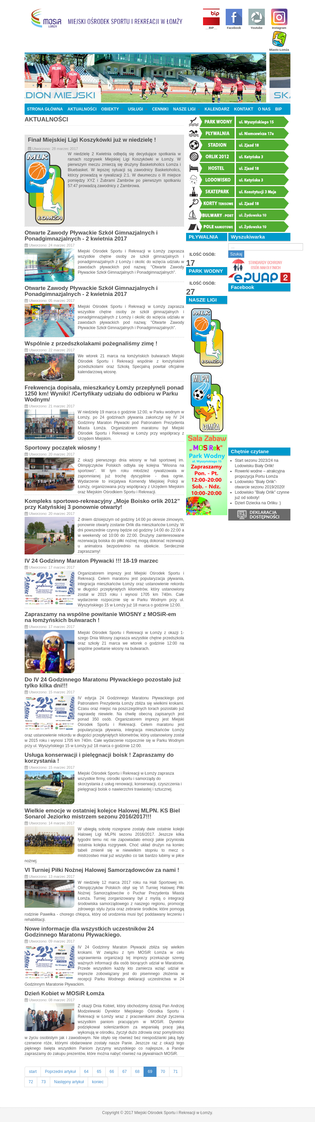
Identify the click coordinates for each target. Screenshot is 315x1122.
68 (137, 1071)
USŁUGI (138, 109)
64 (86, 1071)
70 (162, 1071)
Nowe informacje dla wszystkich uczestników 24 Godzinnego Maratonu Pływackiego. (89, 932)
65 (99, 1071)
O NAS (264, 109)
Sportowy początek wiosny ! (62, 448)
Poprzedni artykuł (60, 1071)
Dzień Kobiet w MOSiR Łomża (64, 993)
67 (124, 1071)
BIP (278, 109)
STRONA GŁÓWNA (45, 109)
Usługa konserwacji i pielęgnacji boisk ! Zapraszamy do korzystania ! (99, 758)
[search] (265, 246)
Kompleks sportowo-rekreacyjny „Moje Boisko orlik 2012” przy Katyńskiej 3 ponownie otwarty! (102, 504)
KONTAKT (243, 109)
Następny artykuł (69, 1082)
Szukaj (236, 254)
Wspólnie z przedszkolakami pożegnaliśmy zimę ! (91, 343)
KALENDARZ (217, 109)
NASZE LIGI (186, 109)
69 (150, 1071)
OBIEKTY (112, 109)
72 (31, 1082)
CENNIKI (160, 109)
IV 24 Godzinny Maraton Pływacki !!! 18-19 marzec (91, 561)
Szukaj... (228, 243)
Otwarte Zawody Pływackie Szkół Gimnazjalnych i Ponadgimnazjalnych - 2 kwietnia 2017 (91, 236)
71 (175, 1071)
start (33, 1071)
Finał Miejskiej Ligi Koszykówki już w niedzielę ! (92, 140)
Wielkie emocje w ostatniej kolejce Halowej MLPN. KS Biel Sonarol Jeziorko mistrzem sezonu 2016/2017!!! (102, 813)
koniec (98, 1082)
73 (43, 1082)
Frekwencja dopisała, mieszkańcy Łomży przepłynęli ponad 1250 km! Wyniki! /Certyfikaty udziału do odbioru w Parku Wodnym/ (104, 394)
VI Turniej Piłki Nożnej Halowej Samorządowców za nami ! (102, 870)
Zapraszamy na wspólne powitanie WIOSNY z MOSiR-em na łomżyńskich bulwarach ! (100, 617)
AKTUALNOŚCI (81, 109)
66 (112, 1071)
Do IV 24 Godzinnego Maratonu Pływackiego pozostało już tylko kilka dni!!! (103, 682)
